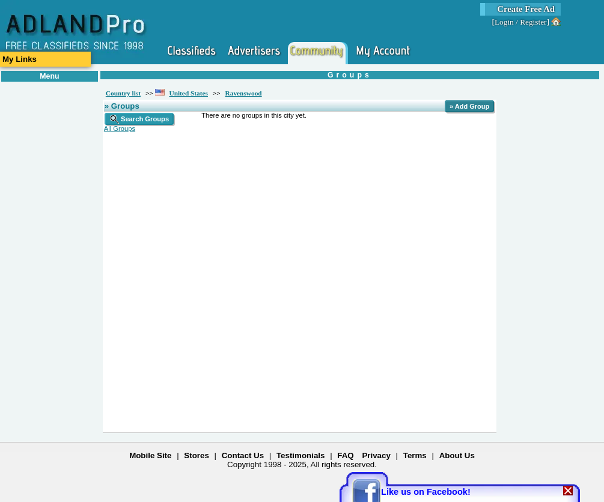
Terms (415, 455)
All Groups (119, 128)
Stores (196, 455)
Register (533, 21)
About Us (457, 455)
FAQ (345, 455)
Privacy (376, 455)
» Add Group (469, 106)
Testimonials (300, 455)
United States (188, 93)
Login (504, 21)
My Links (19, 59)
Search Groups (139, 119)
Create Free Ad (526, 9)
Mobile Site (150, 455)
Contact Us (243, 455)
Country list (123, 93)
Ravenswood (243, 93)
